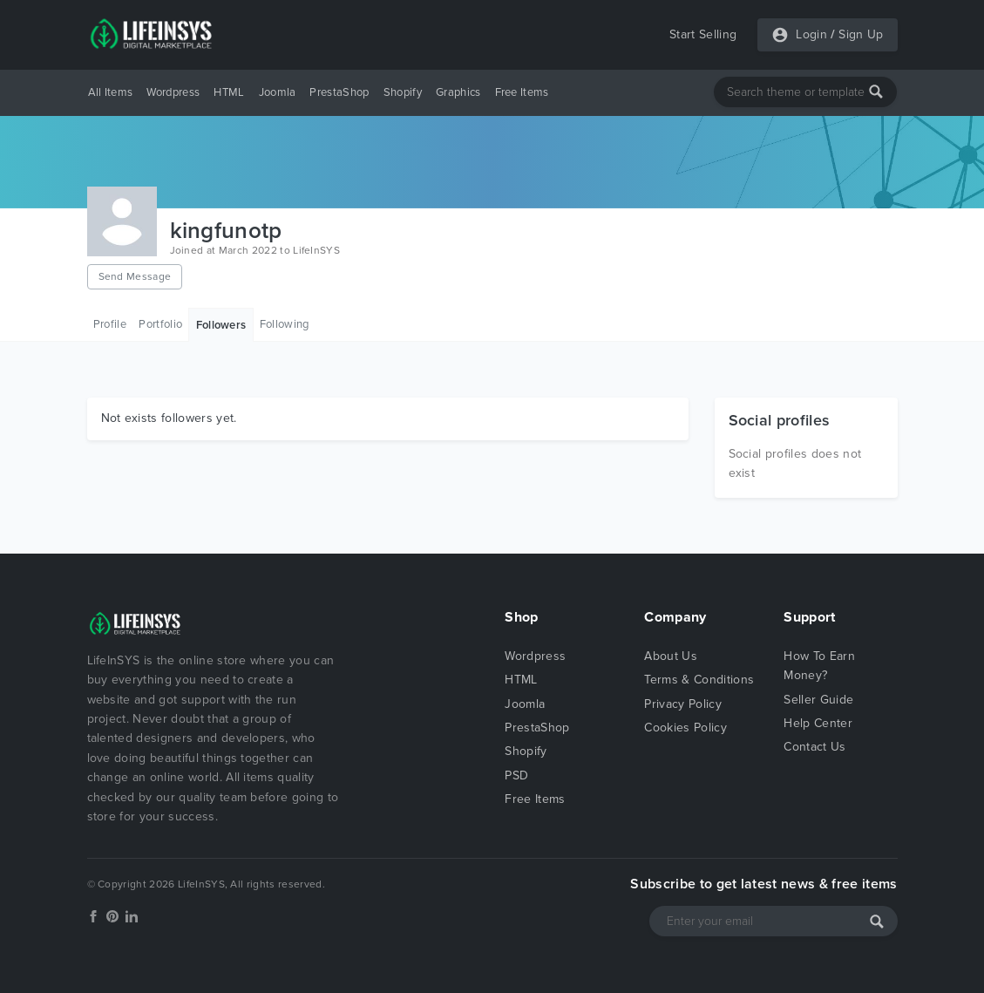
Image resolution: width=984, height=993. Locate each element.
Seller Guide (818, 699)
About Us (670, 656)
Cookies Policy (685, 727)
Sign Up (860, 34)
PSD (516, 775)
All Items (110, 92)
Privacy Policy (682, 704)
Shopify (402, 92)
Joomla (277, 92)
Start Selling (702, 34)
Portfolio (160, 324)
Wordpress (173, 92)
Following (284, 324)
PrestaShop (339, 92)
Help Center (818, 723)
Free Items (522, 92)
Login (811, 34)
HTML (229, 92)
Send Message (135, 276)
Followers (221, 325)
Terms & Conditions (699, 679)
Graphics (458, 92)
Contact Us (814, 746)
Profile (109, 324)
